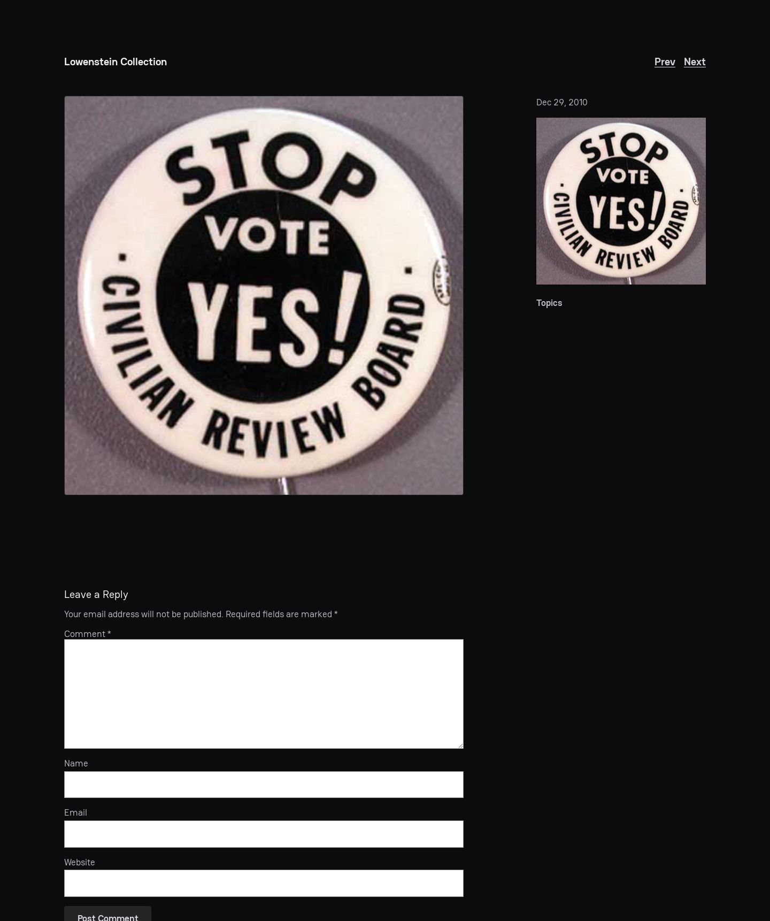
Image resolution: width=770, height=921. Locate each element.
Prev (664, 61)
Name (76, 763)
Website (79, 862)
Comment (87, 634)
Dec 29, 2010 (562, 102)
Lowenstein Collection (115, 61)
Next (695, 61)
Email (75, 812)
